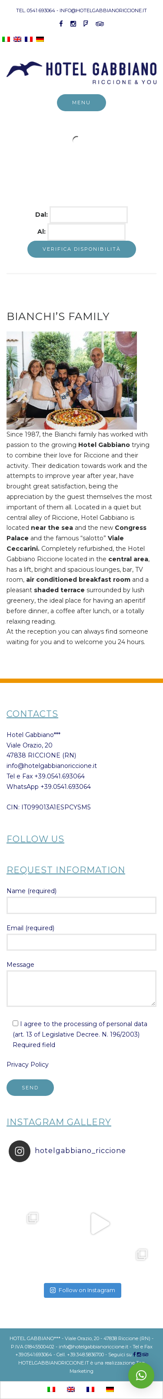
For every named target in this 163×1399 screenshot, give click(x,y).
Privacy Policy (28, 1064)
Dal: (42, 214)
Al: (42, 231)
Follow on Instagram (82, 1289)
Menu (81, 102)
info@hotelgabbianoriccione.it (52, 766)
